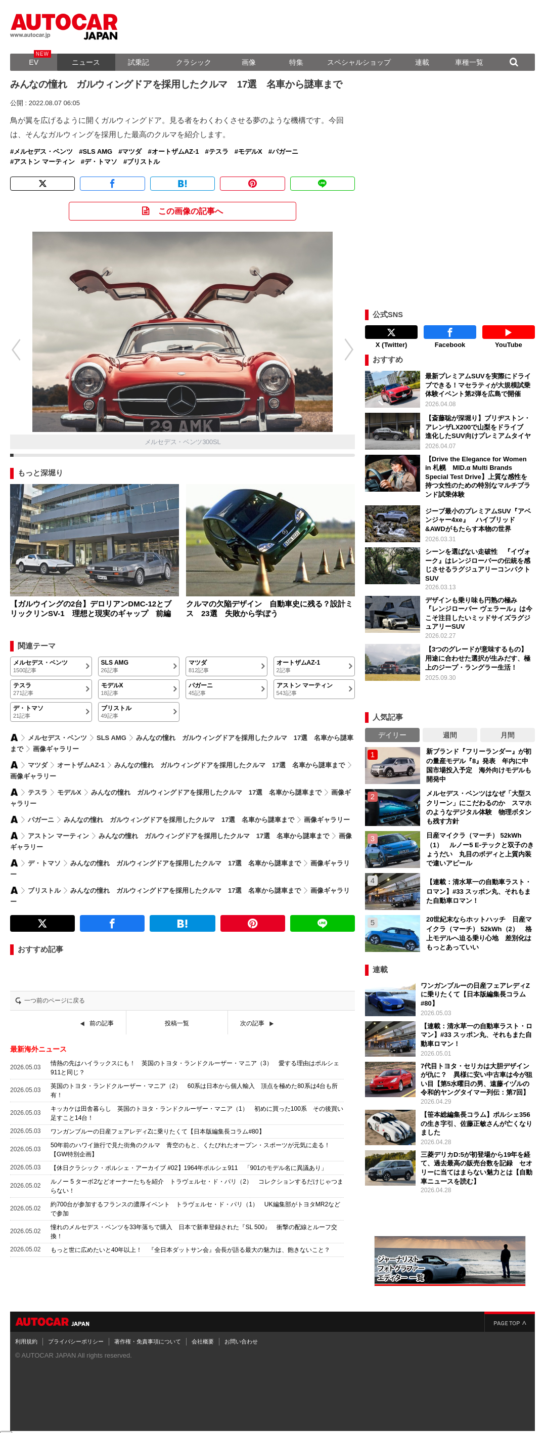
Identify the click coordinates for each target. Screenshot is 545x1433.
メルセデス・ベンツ (43, 151)
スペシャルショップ (359, 62)
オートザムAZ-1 (175, 151)
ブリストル (143, 161)
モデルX (250, 151)
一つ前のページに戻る (54, 1000)
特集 (296, 62)
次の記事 (252, 1023)
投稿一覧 (177, 1023)
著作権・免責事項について (147, 1333)
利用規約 (26, 1333)
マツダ (132, 151)
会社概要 (203, 1333)
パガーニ (285, 151)
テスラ (219, 151)
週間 (450, 726)
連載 (422, 62)
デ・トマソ (100, 161)
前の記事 (101, 1023)
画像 (249, 62)
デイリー (392, 726)
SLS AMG (97, 151)
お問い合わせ (241, 1333)
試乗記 (138, 62)
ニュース (86, 62)
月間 (508, 726)
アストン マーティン (44, 161)
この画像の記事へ (190, 211)
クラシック (193, 62)
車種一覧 (469, 62)
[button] (354, 349)
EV (33, 62)
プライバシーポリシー (76, 1333)
